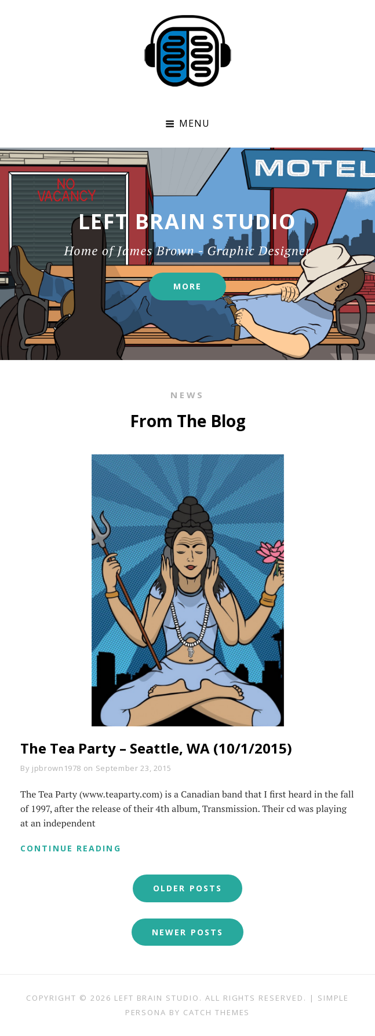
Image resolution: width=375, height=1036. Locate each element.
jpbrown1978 (56, 768)
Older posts (187, 888)
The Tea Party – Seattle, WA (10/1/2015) (156, 748)
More (199, 290)
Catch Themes (216, 1012)
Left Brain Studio (156, 998)
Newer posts (187, 932)
